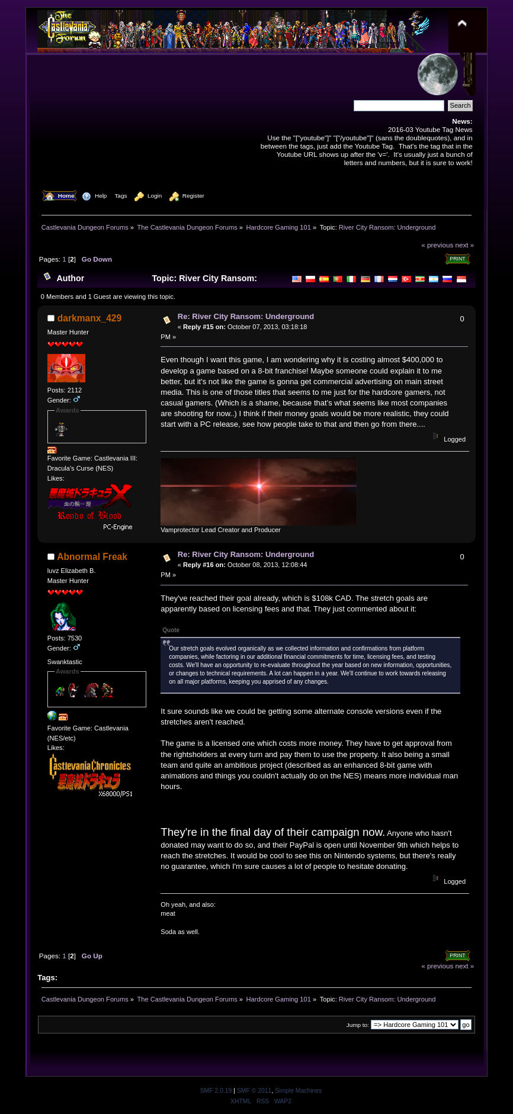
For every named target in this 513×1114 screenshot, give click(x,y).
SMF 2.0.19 (216, 1090)
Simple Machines (298, 1090)
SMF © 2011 (254, 1090)
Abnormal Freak (92, 557)
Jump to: (358, 1025)
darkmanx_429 (89, 318)
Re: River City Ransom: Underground (246, 316)
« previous (437, 245)
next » (465, 245)
